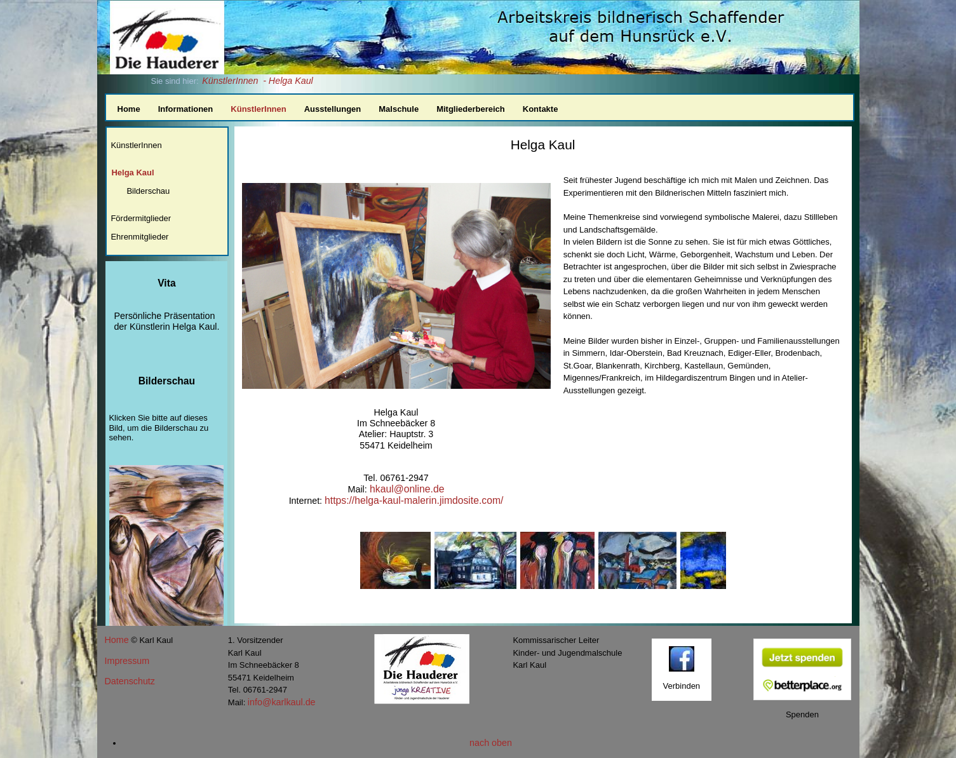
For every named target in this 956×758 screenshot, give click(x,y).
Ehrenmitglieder (139, 236)
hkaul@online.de (406, 489)
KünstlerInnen (230, 81)
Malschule (399, 109)
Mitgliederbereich (470, 109)
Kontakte (540, 109)
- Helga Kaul (288, 81)
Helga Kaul (132, 172)
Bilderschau (148, 191)
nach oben (490, 743)
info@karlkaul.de (282, 702)
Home (129, 109)
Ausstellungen (332, 109)
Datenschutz (130, 681)
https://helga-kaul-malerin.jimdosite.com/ (414, 500)
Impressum (127, 661)
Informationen (185, 109)
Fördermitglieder (141, 218)
